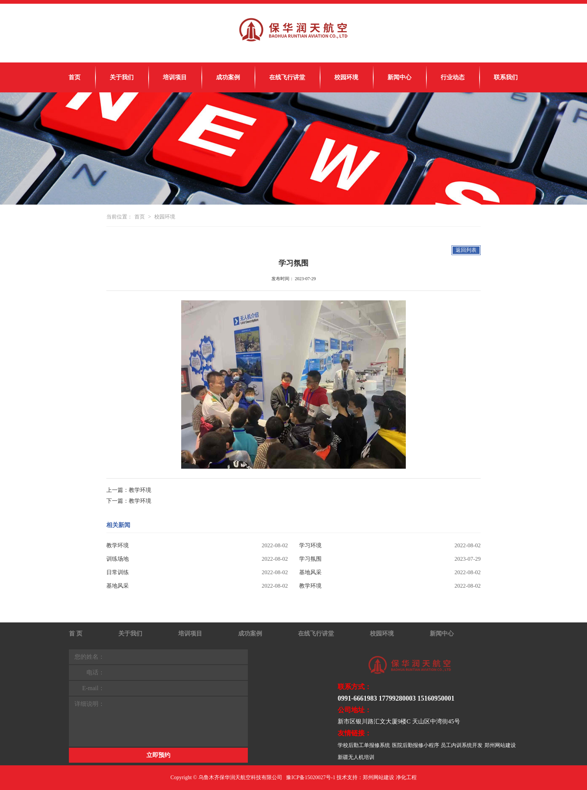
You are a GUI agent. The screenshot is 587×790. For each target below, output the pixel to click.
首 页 (75, 633)
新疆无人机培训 (356, 757)
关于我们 (122, 77)
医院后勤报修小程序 (415, 745)
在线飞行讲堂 (287, 77)
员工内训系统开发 (462, 745)
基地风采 (310, 572)
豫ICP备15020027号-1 (310, 777)
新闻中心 (399, 77)
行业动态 (453, 77)
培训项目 (175, 77)
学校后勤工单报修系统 (364, 745)
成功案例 (228, 77)
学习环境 (310, 545)
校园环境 (346, 77)
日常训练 (117, 572)
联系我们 (506, 77)
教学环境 (140, 490)
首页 (74, 77)
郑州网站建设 (500, 745)
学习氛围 (310, 559)
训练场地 (117, 559)
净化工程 (406, 777)
